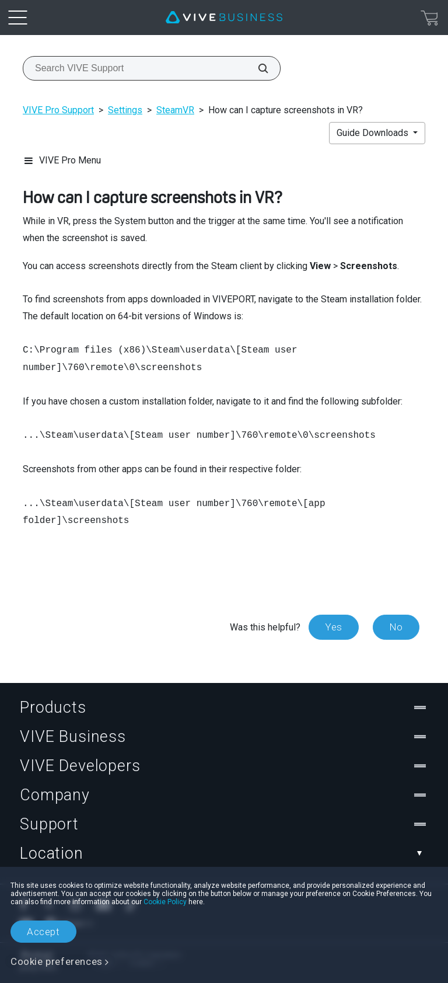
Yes (333, 627)
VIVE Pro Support (58, 110)
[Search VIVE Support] (256, 68)
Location (224, 853)
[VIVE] (224, 17)
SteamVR (175, 110)
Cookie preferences (56, 961)
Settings (125, 110)
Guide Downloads (374, 132)
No (396, 627)
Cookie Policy (165, 902)
